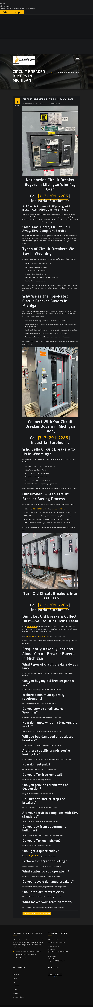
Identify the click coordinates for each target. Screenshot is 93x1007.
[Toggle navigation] (77, 57)
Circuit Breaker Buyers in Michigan (69, 72)
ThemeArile (67, 993)
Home (54, 72)
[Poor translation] (16, 12)
